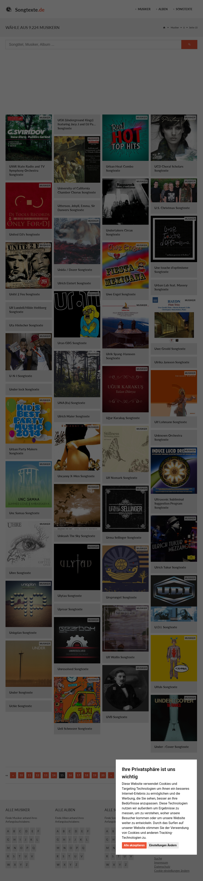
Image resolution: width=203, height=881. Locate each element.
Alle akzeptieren (134, 845)
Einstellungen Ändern (163, 845)
